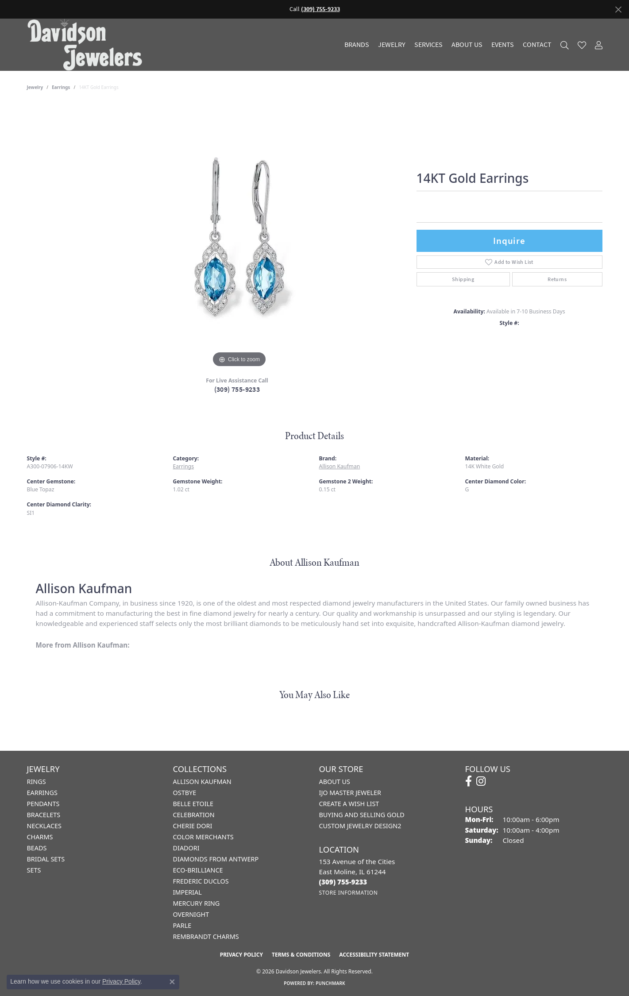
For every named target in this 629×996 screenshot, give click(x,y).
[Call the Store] (343, 881)
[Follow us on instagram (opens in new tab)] (481, 781)
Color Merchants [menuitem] (203, 837)
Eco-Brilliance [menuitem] (198, 870)
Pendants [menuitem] (43, 803)
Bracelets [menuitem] (44, 815)
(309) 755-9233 (237, 389)
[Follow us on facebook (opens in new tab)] (468, 781)
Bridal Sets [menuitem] (46, 859)
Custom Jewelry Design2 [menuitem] (360, 826)
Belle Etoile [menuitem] (193, 803)
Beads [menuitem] (37, 848)
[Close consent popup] (172, 981)
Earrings (61, 87)
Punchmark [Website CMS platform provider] (330, 983)
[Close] (618, 9)
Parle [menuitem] (182, 925)
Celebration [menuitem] (194, 815)
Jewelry (391, 44)
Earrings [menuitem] (42, 792)
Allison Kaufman (339, 466)
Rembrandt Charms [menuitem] (206, 936)
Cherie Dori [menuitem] (192, 826)
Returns (557, 279)
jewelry (35, 87)
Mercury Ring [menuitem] (196, 903)
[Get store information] (348, 892)
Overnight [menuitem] (191, 914)
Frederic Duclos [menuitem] (201, 881)
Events (502, 44)
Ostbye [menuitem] (185, 792)
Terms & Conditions (301, 954)
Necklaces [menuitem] (44, 826)
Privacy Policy (241, 954)
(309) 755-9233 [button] (320, 9)
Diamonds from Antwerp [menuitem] (216, 859)
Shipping (463, 279)
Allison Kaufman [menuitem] (202, 781)
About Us (466, 44)
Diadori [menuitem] (186, 848)
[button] (564, 45)
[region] (239, 237)
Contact (537, 44)
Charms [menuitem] (40, 837)
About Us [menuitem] (334, 781)
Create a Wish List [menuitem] (349, 803)
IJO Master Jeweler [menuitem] (350, 792)
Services (428, 44)
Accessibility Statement (374, 954)
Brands (356, 44)
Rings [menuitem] (36, 781)
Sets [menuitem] (34, 870)
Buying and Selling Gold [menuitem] (362, 815)
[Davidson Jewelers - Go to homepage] (87, 45)
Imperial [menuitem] (187, 892)
